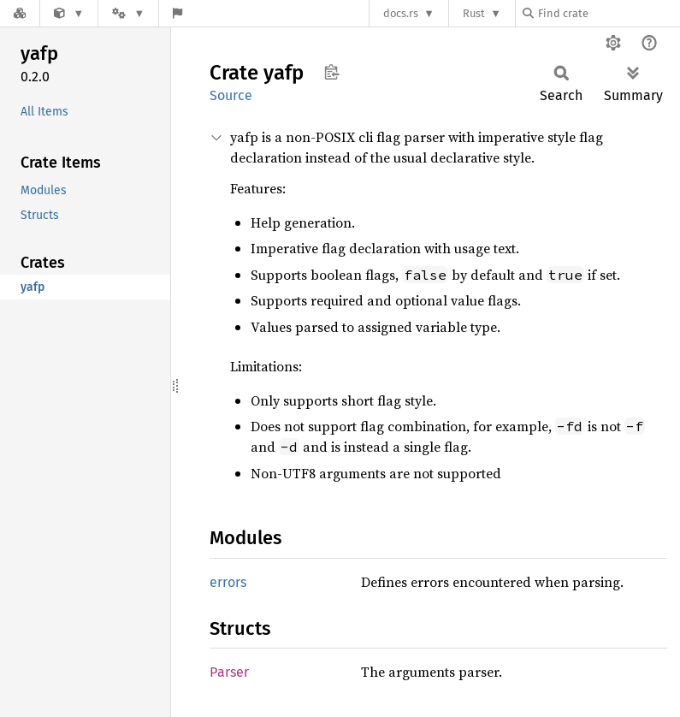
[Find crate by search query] (608, 13)
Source (231, 95)
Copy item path (331, 71)
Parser (229, 672)
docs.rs (400, 13)
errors (228, 582)
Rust (474, 13)
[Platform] (128, 13)
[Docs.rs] (19, 13)
